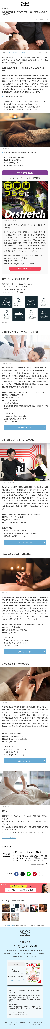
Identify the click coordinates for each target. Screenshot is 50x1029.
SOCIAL (40, 951)
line (35, 946)
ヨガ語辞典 (37, 1024)
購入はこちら (15, 980)
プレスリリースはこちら (19, 1022)
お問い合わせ (8, 1022)
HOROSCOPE (18, 957)
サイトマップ (29, 1024)
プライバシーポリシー (38, 1022)
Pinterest (35, 874)
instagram (23, 946)
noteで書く (41, 874)
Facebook (16, 874)
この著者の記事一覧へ (37, 864)
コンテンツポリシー (14, 1024)
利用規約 (29, 1022)
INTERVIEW (9, 954)
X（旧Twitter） (19, 946)
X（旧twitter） (22, 874)
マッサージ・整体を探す (9, 837)
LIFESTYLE (42, 954)
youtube (31, 946)
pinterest (27, 946)
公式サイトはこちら (25, 428)
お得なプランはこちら (24, 268)
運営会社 (22, 1024)
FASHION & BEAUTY (28, 954)
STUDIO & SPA (30, 957)
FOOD (17, 954)
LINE (29, 874)
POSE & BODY (12, 951)
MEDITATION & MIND (27, 951)
